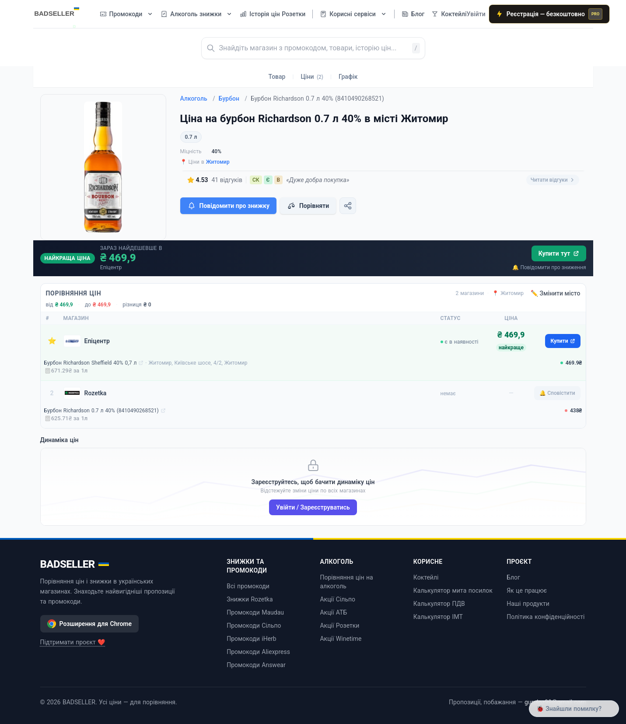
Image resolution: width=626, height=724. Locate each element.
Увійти (476, 14)
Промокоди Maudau (255, 612)
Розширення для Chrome (89, 623)
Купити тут (559, 253)
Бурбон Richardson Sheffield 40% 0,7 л (90, 363)
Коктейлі (426, 577)
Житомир (218, 162)
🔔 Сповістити (557, 393)
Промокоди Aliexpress (258, 651)
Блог (513, 577)
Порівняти (308, 205)
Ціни (312, 76)
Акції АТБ (333, 612)
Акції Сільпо (337, 599)
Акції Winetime (340, 638)
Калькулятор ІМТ (438, 616)
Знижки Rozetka (250, 599)
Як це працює (527, 590)
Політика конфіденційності (545, 616)
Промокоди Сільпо (254, 625)
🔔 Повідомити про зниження (549, 267)
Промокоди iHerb (251, 638)
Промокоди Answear (256, 664)
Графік (348, 76)
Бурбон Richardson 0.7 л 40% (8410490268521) (101, 411)
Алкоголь (197, 98)
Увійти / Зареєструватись (313, 507)
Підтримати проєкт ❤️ (72, 642)
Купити (562, 341)
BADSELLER (74, 564)
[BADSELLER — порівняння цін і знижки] (61, 11)
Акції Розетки (339, 625)
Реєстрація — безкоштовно (549, 14)
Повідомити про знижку (228, 205)
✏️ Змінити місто (556, 293)
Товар (277, 76)
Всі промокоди (248, 586)
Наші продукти (528, 603)
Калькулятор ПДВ (439, 603)
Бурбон (233, 98)
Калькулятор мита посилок (453, 590)
